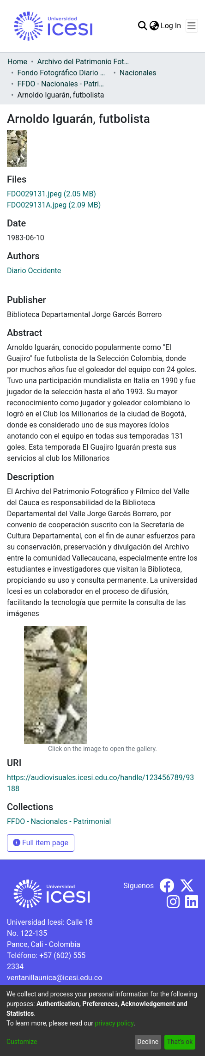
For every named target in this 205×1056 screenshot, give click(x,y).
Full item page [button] (40, 842)
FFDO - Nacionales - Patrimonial (63, 83)
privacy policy (114, 1023)
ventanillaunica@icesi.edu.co (54, 977)
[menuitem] (154, 25)
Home (17, 61)
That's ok (180, 1041)
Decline (147, 1041)
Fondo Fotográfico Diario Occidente (63, 72)
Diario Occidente (34, 270)
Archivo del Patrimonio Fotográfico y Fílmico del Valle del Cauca (83, 61)
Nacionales (138, 72)
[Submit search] (142, 25)
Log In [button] (171, 25)
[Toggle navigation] (192, 26)
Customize (21, 1041)
